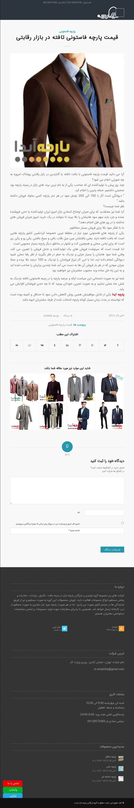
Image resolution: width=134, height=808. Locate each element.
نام (78, 512)
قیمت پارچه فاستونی (60, 325)
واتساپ (13, 790)
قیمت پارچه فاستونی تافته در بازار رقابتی (67, 37)
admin (47, 316)
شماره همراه (73, 530)
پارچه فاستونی (67, 31)
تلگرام (13, 796)
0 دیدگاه (67, 316)
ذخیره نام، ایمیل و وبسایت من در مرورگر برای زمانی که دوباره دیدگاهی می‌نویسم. (47, 524)
